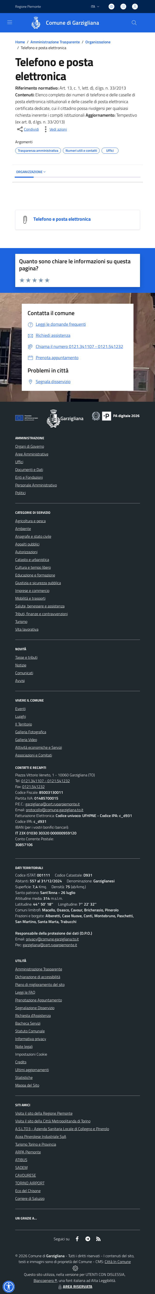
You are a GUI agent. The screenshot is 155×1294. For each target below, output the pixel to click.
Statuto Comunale (30, 1031)
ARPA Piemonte (28, 1152)
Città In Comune (118, 1261)
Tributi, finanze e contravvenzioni (41, 614)
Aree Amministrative (31, 454)
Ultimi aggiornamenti (32, 1070)
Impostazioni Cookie (31, 1054)
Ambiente (23, 528)
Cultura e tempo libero (33, 567)
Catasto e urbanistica (32, 559)
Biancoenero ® (45, 1280)
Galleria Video (26, 739)
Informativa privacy (30, 1039)
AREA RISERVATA (74, 1286)
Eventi (20, 708)
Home (20, 42)
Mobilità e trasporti (30, 598)
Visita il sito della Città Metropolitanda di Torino (52, 1121)
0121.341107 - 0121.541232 (45, 781)
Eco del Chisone (28, 1191)
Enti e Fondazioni (29, 477)
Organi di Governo (29, 446)
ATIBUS (21, 1160)
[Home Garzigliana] (62, 23)
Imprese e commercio (32, 590)
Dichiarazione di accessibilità (37, 977)
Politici (20, 493)
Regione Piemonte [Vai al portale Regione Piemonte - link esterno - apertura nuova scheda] (28, 6)
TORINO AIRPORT (29, 1183)
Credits (20, 1062)
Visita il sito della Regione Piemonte (44, 1113)
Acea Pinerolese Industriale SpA (40, 1136)
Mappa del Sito (27, 1085)
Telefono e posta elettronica (62, 219)
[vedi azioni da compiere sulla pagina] (54, 129)
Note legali (24, 1046)
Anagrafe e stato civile (33, 536)
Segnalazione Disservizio (34, 1008)
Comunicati (24, 673)
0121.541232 (33, 786)
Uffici (19, 462)
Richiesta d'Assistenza (33, 1015)
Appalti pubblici (27, 544)
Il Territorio (23, 724)
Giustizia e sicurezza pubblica (38, 583)
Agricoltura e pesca (30, 521)
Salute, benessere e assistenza (40, 606)
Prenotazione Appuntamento (38, 1000)
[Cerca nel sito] (134, 23)
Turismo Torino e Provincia (35, 1144)
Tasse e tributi (26, 657)
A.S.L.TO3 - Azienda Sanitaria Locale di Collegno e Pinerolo (62, 1129)
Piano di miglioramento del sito (40, 984)
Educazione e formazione (35, 575)
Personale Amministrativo (36, 485)
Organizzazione (98, 42)
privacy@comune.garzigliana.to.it (52, 939)
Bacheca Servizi (27, 1023)
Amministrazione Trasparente (55, 42)
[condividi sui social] (27, 129)
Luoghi (20, 716)
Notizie (20, 665)
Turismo (21, 621)
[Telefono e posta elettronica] (25, 219)
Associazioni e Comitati (33, 755)
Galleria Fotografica (30, 732)
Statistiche (24, 1077)
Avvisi (20, 680)
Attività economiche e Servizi (38, 747)
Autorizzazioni (26, 552)
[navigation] (10, 22)
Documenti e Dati (29, 469)
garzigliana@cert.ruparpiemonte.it (52, 804)
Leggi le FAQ (25, 992)
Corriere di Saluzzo (29, 1198)
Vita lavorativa (26, 629)
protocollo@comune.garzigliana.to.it (54, 810)
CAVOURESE (25, 1175)
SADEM (21, 1167)
